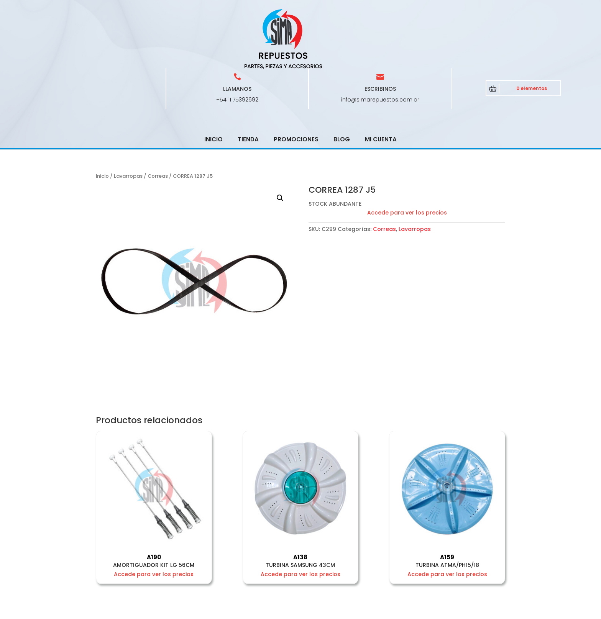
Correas (158, 121)
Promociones (296, 84)
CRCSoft (258, 611)
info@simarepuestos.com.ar (380, 45)
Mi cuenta (381, 84)
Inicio (213, 84)
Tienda (248, 84)
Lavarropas (128, 121)
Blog (341, 84)
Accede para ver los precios (407, 158)
